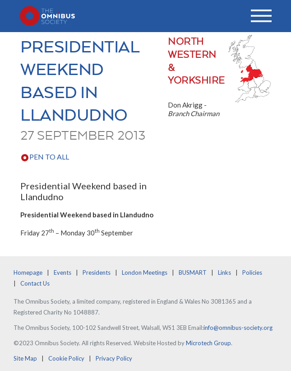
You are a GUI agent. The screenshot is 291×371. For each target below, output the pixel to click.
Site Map (25, 358)
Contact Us (35, 283)
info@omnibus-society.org (238, 327)
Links (224, 272)
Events (62, 272)
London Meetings (144, 272)
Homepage (28, 272)
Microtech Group (208, 343)
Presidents (97, 272)
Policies (252, 272)
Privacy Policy (114, 358)
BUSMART (193, 272)
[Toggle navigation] (261, 16)
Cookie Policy (66, 358)
